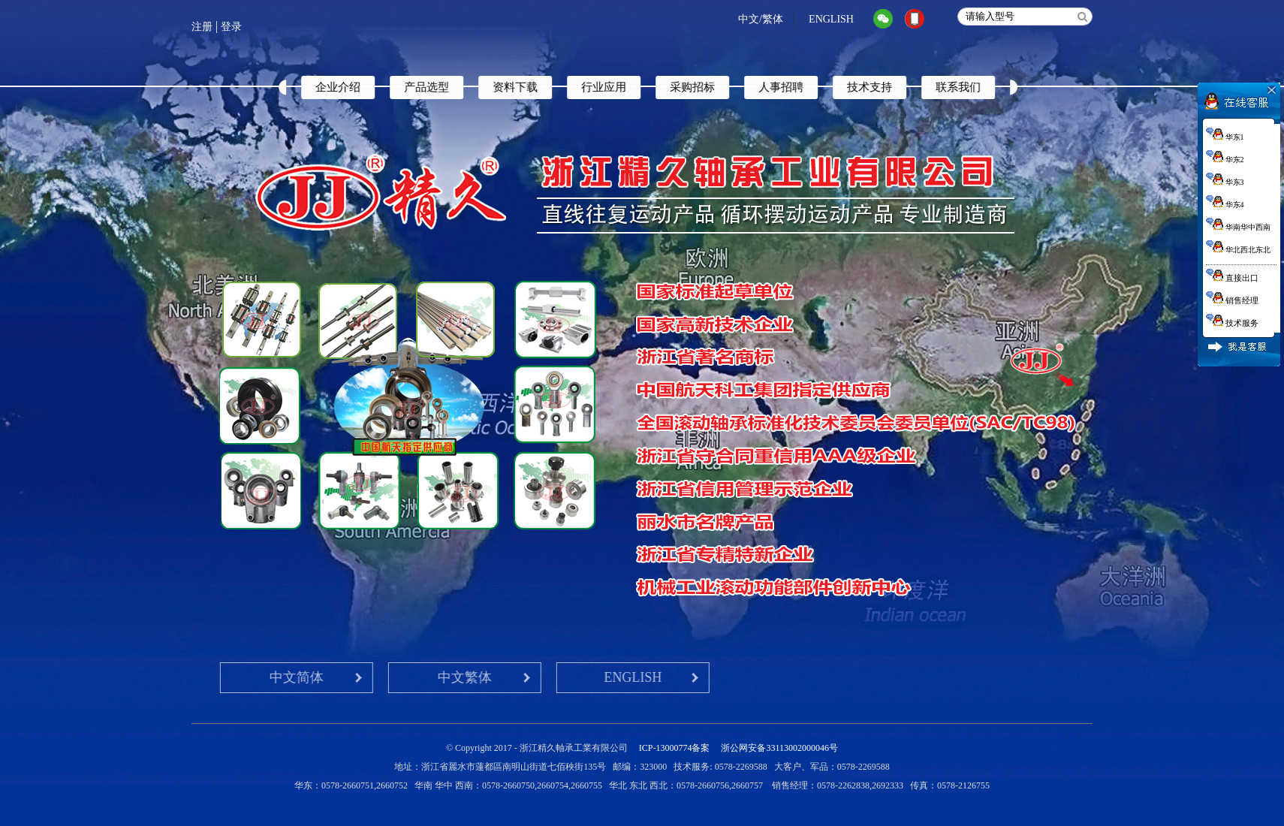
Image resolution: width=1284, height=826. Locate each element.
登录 (231, 26)
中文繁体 (375, 677)
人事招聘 (804, 87)
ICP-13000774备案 (674, 748)
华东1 (1225, 137)
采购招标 (716, 87)
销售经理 (1232, 300)
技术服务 (1232, 322)
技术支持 (893, 87)
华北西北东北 (1238, 250)
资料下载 (539, 87)
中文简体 (207, 677)
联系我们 (982, 87)
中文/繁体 (760, 19)
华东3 (1225, 182)
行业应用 (627, 87)
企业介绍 (361, 87)
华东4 (1225, 204)
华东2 (1225, 159)
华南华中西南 (1238, 227)
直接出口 (1232, 277)
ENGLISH (831, 19)
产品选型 (450, 87)
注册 (201, 26)
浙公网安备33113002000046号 (779, 748)
